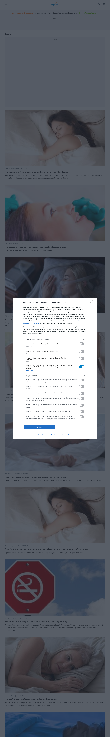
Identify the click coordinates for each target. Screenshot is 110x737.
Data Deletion (42, 435)
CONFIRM (39, 427)
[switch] (81, 343)
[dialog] (55, 368)
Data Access (55, 435)
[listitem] (55, 339)
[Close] (92, 302)
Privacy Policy (67, 435)
